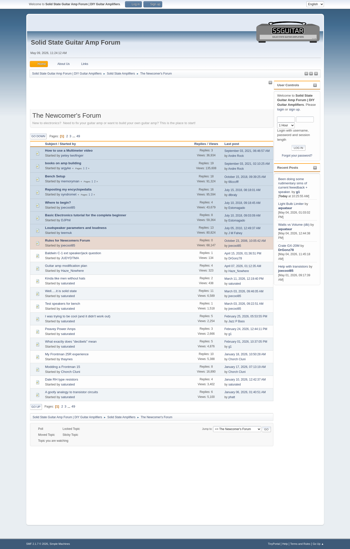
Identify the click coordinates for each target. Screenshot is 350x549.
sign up (294, 109)
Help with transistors (293, 266)
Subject (51, 144)
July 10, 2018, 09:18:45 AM (242, 203)
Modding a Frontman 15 (62, 367)
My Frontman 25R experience (67, 354)
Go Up (36, 406)
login (280, 109)
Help (285, 543)
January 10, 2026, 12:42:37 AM (245, 379)
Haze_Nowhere (72, 271)
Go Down (38, 136)
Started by (68, 144)
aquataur (285, 208)
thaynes (67, 359)
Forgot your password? (297, 155)
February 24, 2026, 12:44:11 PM (245, 329)
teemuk (66, 233)
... (74, 136)
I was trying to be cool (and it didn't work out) (77, 316)
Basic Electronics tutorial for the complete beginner (85, 215)
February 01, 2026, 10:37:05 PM (245, 341)
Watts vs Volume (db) (293, 224)
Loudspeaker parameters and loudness (76, 228)
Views (213, 144)
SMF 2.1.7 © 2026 (37, 543)
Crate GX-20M (288, 245)
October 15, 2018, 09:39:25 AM (245, 177)
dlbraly (232, 195)
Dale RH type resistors (61, 379)
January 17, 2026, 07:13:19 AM (245, 367)
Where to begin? (58, 202)
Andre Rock (236, 156)
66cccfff (233, 182)
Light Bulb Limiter (291, 204)
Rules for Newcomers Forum (67, 240)
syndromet (68, 194)
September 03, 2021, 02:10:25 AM (247, 163)
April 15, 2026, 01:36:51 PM (242, 253)
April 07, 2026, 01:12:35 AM (242, 266)
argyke (66, 168)
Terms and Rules (300, 543)
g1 (298, 192)
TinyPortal (274, 543)
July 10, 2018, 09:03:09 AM (242, 215)
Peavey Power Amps (60, 329)
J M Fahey (235, 233)
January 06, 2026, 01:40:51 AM (245, 392)
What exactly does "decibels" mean (71, 341)
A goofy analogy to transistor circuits (71, 392)
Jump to (207, 428)
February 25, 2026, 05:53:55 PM (245, 316)
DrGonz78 (286, 250)
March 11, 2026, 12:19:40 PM (244, 278)
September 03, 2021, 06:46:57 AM (247, 151)
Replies (200, 144)
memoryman (70, 181)
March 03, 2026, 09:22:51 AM (243, 303)
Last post (234, 144)
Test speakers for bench (62, 303)
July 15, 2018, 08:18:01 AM (242, 190)
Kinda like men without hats (65, 278)
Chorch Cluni (237, 359)
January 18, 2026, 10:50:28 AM (245, 354)
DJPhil (66, 220)
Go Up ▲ (318, 543)
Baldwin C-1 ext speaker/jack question (73, 253)
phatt (231, 397)
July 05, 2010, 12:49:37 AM (242, 228)
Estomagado (236, 208)
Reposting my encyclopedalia (68, 189)
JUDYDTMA (70, 258)
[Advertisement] (294, 360)
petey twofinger (72, 155)
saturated (68, 283)
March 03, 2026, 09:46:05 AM (243, 291)
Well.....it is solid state (61, 291)
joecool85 (285, 271)
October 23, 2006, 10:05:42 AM (245, 241)
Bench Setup (55, 176)
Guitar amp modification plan (66, 266)
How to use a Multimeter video (69, 150)
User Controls (288, 85)
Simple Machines (60, 543)
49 (78, 136)
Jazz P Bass (236, 321)
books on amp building (63, 163)
